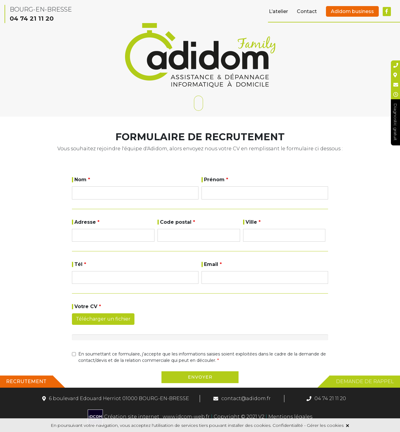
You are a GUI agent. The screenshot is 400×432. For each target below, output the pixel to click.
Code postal (177, 222)
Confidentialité (288, 425)
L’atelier (278, 11)
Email (213, 264)
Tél (80, 264)
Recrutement (26, 381)
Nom (82, 179)
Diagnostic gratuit (395, 122)
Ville (253, 222)
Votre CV (87, 306)
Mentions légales (289, 417)
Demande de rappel (365, 381)
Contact (307, 11)
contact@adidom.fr (246, 398)
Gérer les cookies (325, 425)
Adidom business (352, 11)
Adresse (87, 222)
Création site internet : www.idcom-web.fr (149, 417)
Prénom (216, 179)
